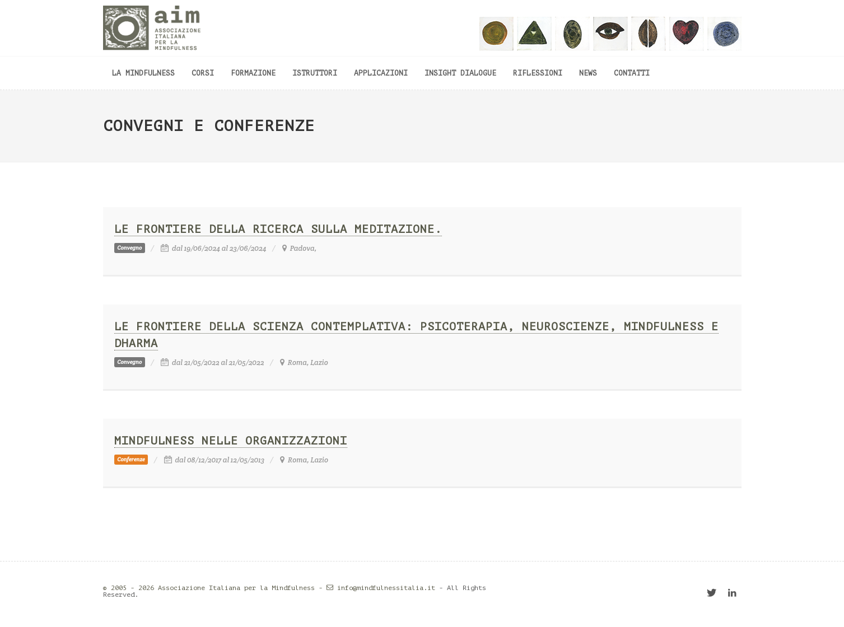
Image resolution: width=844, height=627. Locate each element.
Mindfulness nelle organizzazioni (230, 440)
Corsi (203, 73)
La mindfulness (143, 73)
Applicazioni (381, 73)
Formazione (253, 73)
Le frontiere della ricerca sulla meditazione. (278, 229)
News (588, 73)
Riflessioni (537, 73)
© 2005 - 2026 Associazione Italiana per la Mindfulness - (220, 588)
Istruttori (314, 73)
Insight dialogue (460, 73)
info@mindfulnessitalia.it (386, 588)
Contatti (632, 73)
